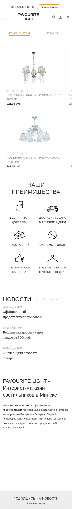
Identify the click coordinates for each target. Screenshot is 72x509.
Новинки (52, 33)
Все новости (50, 299)
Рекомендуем (19, 33)
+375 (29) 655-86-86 (22, 7)
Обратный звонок (49, 7)
